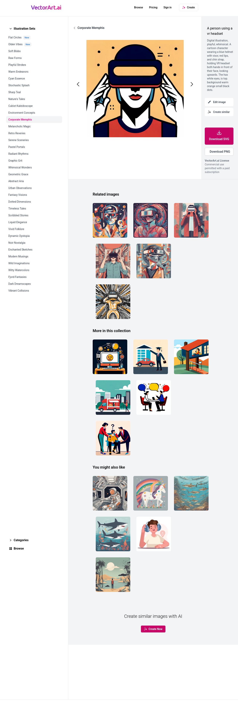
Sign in (168, 7)
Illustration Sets (24, 28)
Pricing (153, 7)
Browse (138, 7)
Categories (21, 540)
